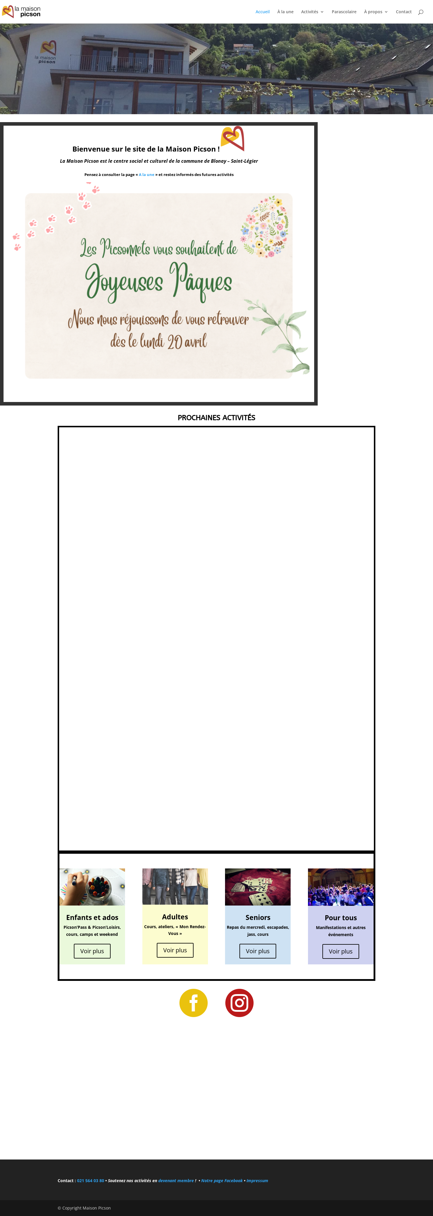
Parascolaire (344, 12)
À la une (285, 12)
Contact (404, 12)
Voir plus (92, 951)
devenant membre (176, 1180)
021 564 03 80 (90, 1180)
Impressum (257, 1180)
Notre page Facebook (222, 1180)
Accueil (263, 12)
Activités (309, 12)
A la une (146, 174)
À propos (373, 12)
